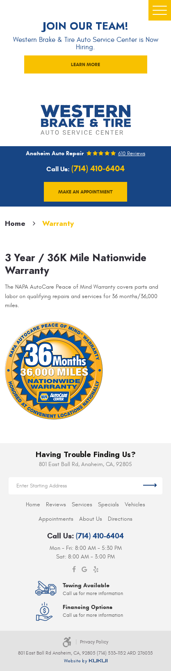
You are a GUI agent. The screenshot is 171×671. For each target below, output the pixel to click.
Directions (120, 518)
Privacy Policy (94, 642)
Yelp (96, 569)
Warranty (58, 223)
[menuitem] (33, 504)
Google (84, 569)
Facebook (74, 569)
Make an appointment (85, 191)
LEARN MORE (85, 64)
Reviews (56, 504)
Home (15, 223)
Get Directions (149, 485)
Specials (108, 504)
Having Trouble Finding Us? (86, 454)
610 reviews (131, 153)
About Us (90, 518)
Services (82, 504)
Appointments (56, 518)
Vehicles (135, 504)
